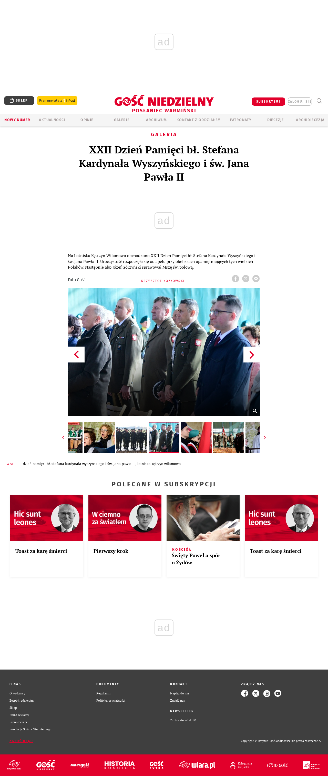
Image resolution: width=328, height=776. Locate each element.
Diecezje (275, 120)
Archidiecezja (310, 120)
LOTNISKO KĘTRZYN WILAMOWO (159, 464)
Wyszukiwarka (319, 101)
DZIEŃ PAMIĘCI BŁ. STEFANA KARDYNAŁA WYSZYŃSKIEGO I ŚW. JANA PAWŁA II (79, 464)
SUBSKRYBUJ (268, 101)
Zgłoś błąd (21, 741)
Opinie (86, 120)
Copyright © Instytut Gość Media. (262, 741)
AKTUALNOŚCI (52, 120)
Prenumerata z (57, 101)
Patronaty (241, 120)
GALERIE (122, 120)
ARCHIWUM (156, 120)
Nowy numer (17, 120)
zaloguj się (300, 101)
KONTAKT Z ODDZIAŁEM (199, 120)
